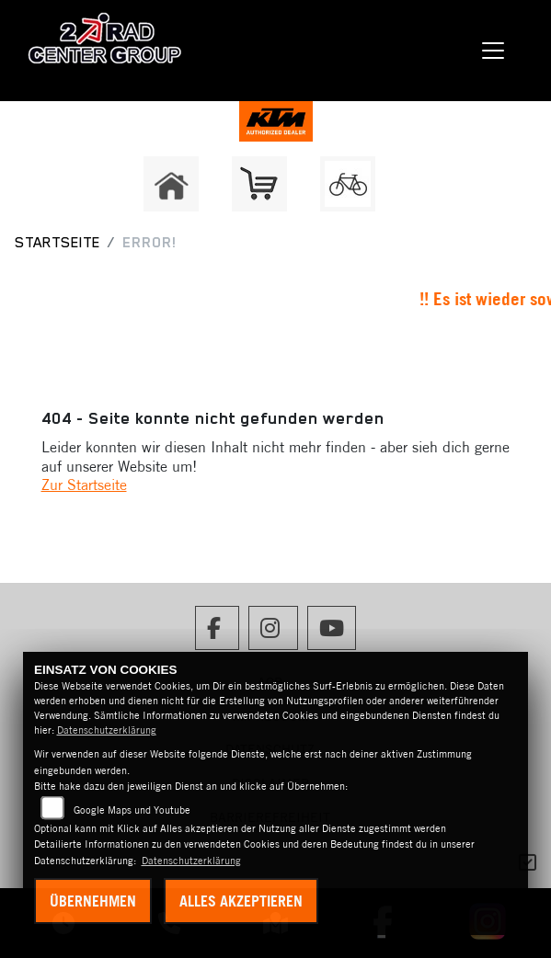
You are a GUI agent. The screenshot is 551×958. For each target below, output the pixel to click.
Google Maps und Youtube (132, 810)
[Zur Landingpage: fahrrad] (347, 183)
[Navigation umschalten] (493, 50)
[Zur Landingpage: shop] (259, 183)
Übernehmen (93, 901)
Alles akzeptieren (241, 901)
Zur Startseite (84, 484)
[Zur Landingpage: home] (171, 183)
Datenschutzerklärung (106, 730)
